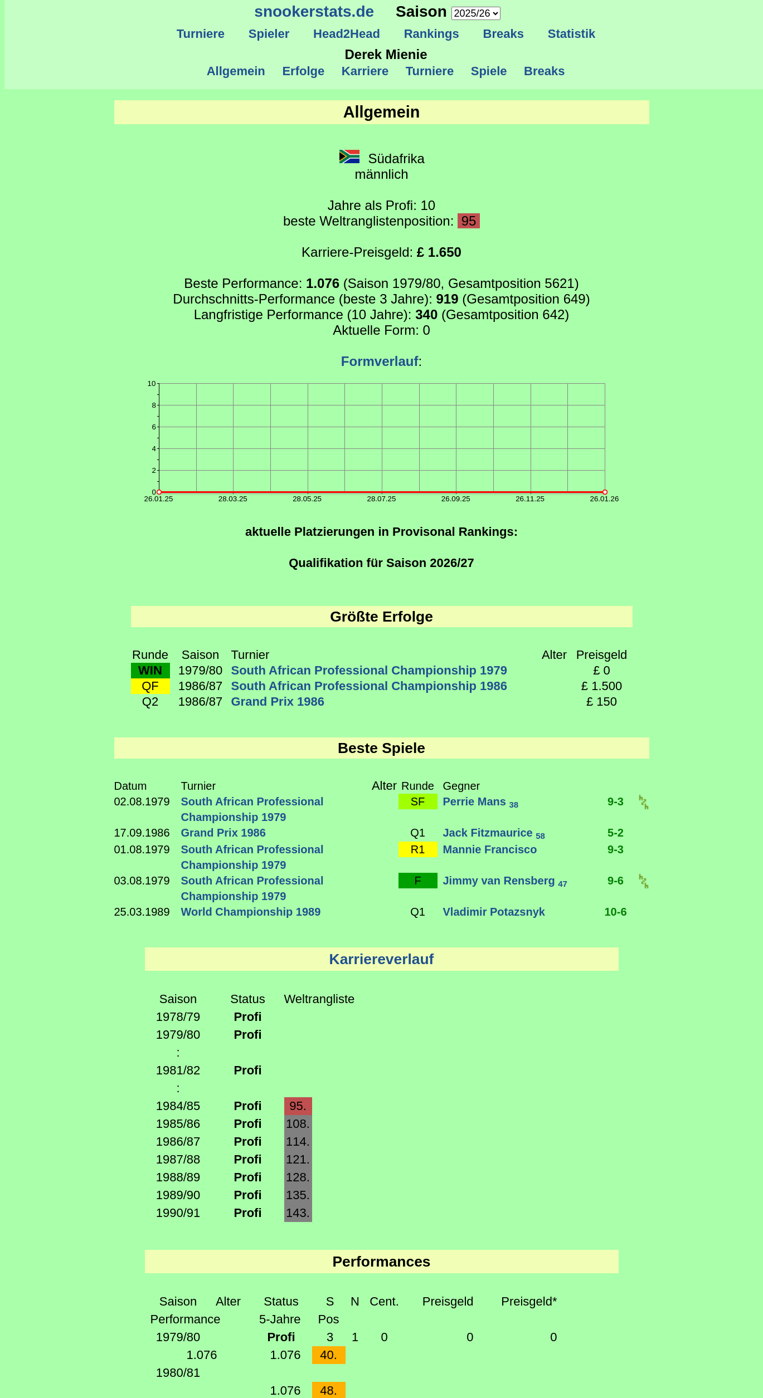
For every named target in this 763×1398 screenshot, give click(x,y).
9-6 (616, 880)
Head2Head (347, 34)
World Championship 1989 (251, 912)
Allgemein (236, 71)
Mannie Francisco (490, 849)
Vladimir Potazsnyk (494, 912)
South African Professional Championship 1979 (369, 670)
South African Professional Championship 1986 (369, 686)
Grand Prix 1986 (278, 701)
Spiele (488, 71)
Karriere (365, 71)
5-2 (616, 833)
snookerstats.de (314, 11)
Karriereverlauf (381, 959)
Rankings (431, 34)
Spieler (269, 34)
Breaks (503, 34)
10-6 (615, 912)
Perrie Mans (481, 801)
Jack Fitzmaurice (494, 833)
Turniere (200, 34)
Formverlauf (380, 361)
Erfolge (303, 71)
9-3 (616, 801)
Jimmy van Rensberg (505, 880)
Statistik (571, 34)
